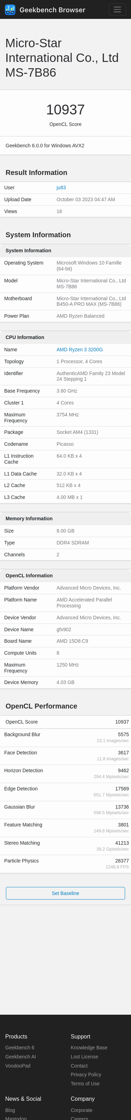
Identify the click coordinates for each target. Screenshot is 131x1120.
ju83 (61, 187)
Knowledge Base (89, 1047)
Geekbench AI (20, 1056)
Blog (10, 1110)
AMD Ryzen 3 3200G (80, 349)
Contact (79, 1066)
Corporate (82, 1110)
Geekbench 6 (19, 1047)
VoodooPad (17, 1066)
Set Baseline (65, 893)
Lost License (85, 1056)
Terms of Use (85, 1083)
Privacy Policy (86, 1074)
